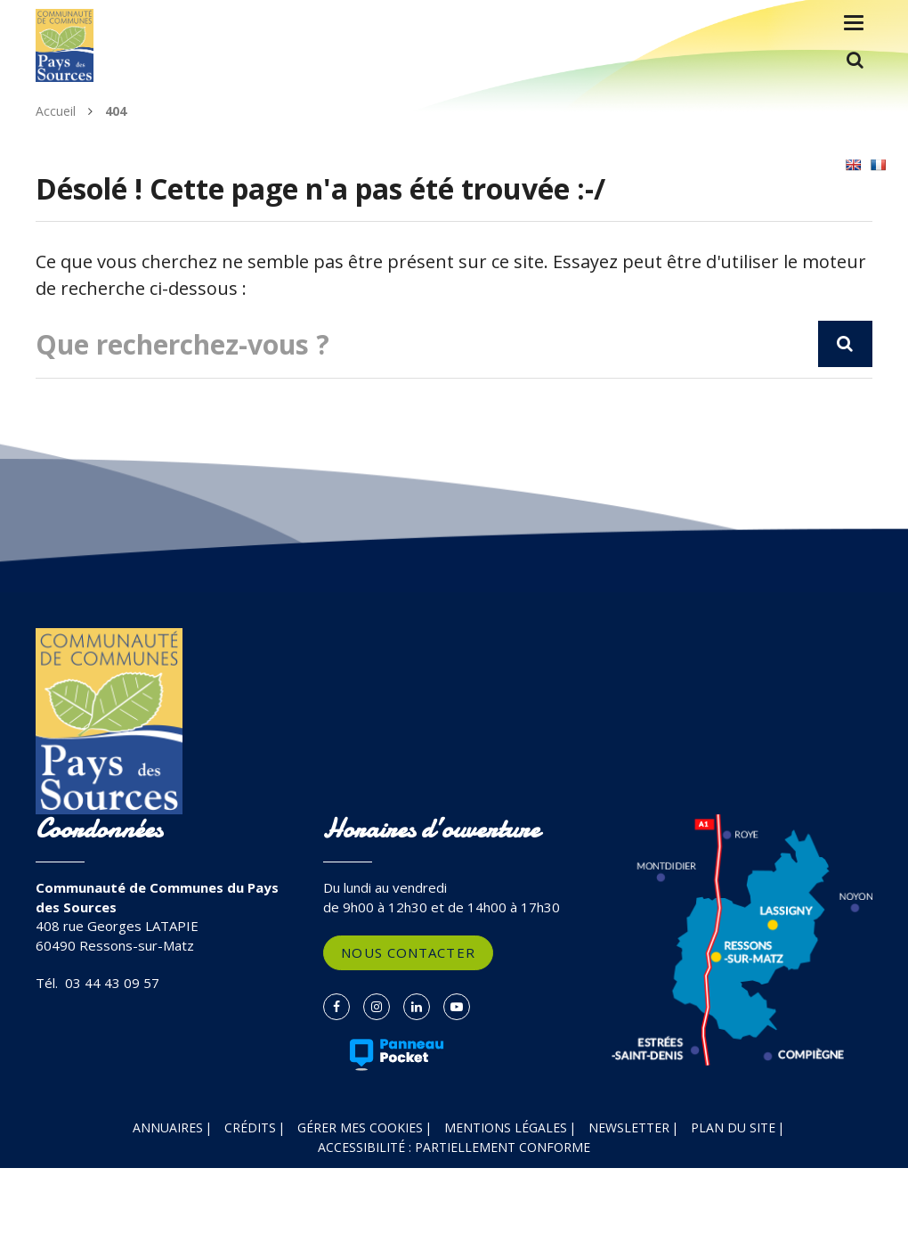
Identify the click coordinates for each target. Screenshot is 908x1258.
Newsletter (628, 1127)
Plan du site (733, 1127)
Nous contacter (407, 952)
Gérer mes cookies (360, 1127)
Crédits (250, 1127)
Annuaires (168, 1127)
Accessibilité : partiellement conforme (454, 1147)
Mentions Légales (505, 1127)
